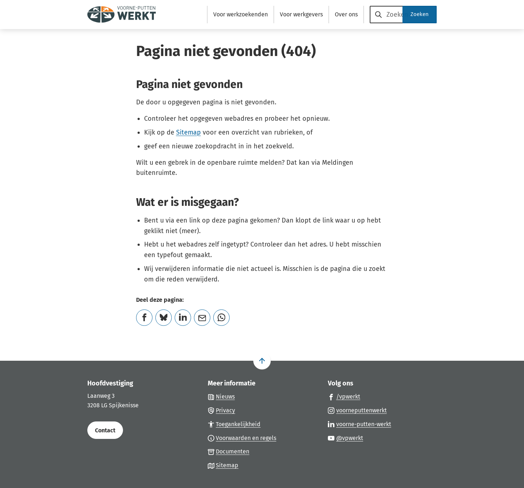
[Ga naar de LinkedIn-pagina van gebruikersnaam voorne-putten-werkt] (359, 424)
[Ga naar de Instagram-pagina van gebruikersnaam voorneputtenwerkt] (357, 410)
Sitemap (188, 132)
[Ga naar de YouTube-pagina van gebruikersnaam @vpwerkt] (345, 438)
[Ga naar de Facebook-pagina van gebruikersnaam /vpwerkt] (344, 396)
